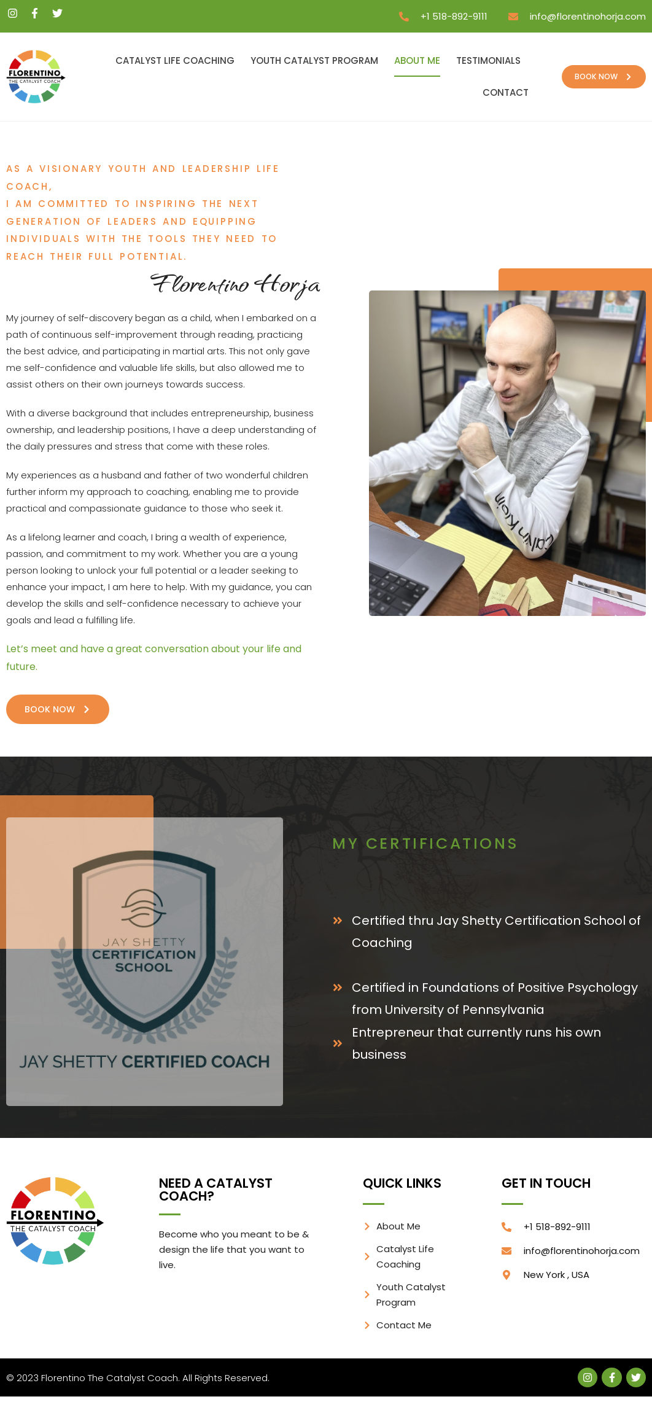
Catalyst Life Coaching (175, 60)
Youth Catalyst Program (314, 60)
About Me (417, 60)
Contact (506, 92)
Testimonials (488, 60)
